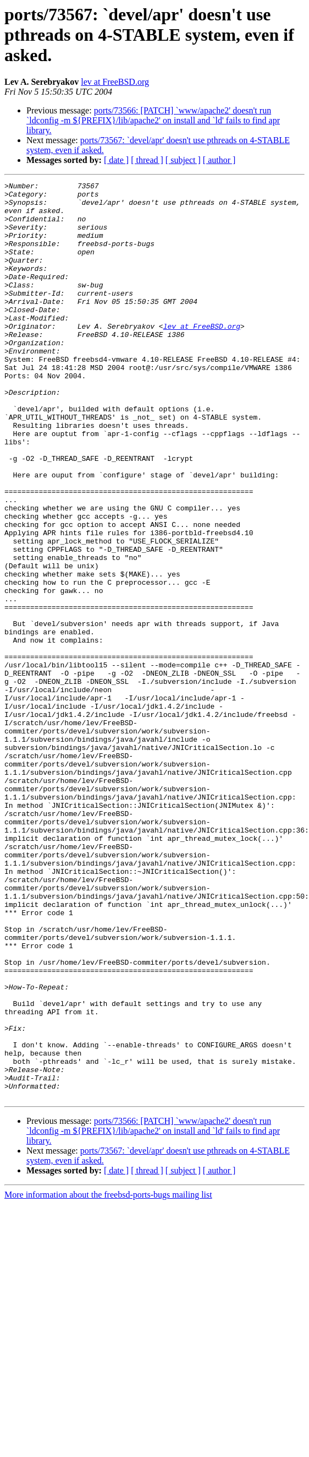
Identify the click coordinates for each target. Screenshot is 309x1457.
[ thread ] (147, 160)
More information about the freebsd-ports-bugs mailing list (108, 1378)
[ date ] (116, 160)
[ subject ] (183, 160)
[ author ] (219, 160)
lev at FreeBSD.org (115, 81)
